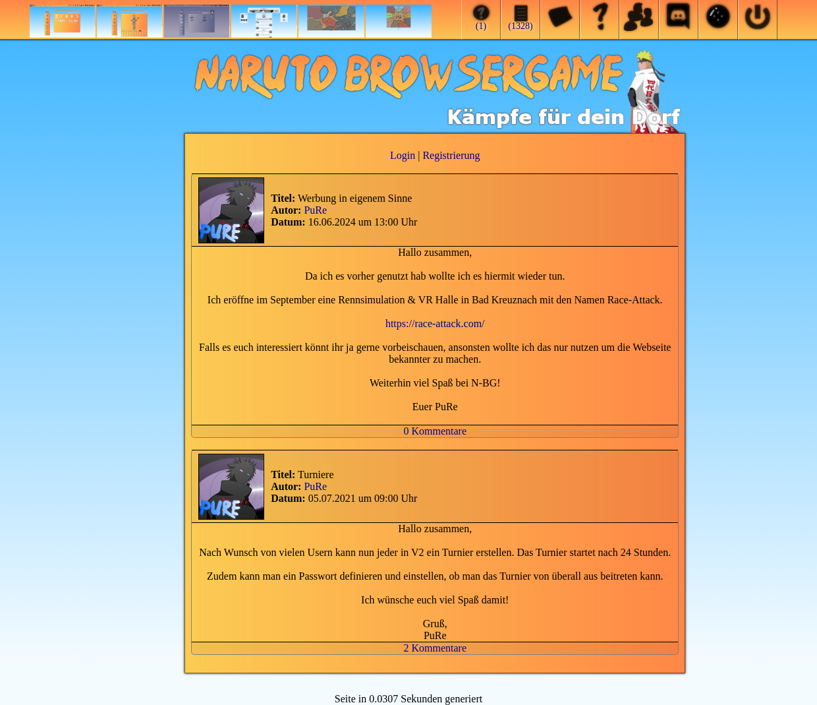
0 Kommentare (434, 431)
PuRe (315, 210)
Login (402, 155)
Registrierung (451, 155)
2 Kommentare (434, 648)
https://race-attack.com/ (435, 323)
